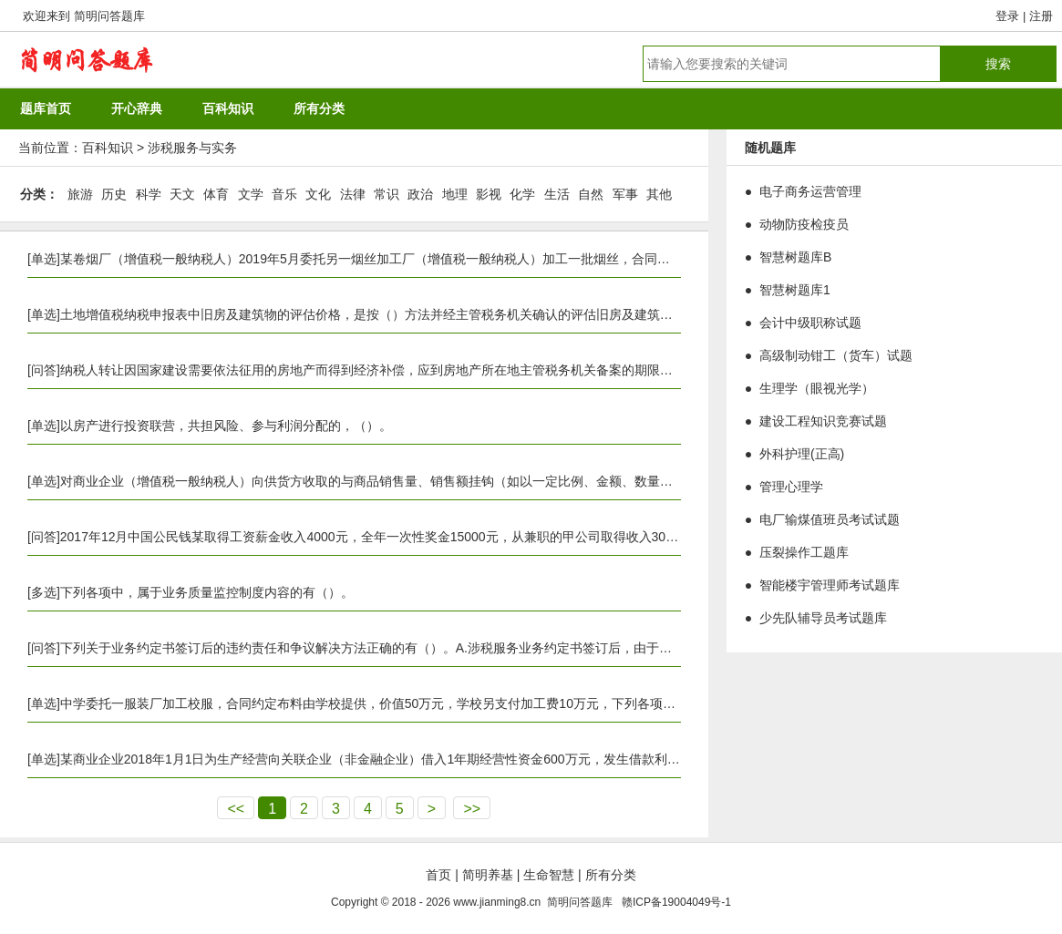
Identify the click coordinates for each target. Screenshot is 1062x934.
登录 (1007, 16)
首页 (438, 874)
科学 (148, 194)
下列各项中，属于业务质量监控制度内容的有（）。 (207, 592)
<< (235, 808)
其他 (659, 194)
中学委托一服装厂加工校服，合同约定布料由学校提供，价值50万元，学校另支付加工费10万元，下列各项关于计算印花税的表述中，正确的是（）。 (482, 703)
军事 (625, 194)
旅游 (80, 194)
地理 (455, 194)
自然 (590, 194)
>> (471, 808)
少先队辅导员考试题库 (823, 618)
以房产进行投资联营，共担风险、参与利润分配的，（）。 (226, 425)
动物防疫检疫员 (804, 224)
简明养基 (487, 874)
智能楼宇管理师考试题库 (829, 585)
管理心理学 (791, 486)
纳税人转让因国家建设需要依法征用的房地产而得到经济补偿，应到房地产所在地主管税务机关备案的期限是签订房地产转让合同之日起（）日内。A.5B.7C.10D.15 (521, 370)
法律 (353, 194)
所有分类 (610, 874)
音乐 (284, 194)
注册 (1041, 16)
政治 (420, 194)
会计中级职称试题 (810, 322)
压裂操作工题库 (804, 552)
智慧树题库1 (794, 289)
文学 (250, 194)
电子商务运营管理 (810, 191)
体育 (216, 194)
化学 (522, 194)
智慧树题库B (795, 257)
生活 (557, 194)
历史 (114, 194)
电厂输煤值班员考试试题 (829, 519)
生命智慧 (548, 874)
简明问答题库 (109, 16)
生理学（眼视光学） (816, 388)
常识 (386, 194)
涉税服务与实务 (192, 147)
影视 (488, 194)
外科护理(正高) (801, 453)
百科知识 (107, 147)
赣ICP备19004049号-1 (676, 902)
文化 (318, 194)
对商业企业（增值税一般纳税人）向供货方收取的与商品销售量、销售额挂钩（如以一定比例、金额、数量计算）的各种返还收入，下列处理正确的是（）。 (500, 481)
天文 (182, 194)
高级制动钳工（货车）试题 (835, 355)
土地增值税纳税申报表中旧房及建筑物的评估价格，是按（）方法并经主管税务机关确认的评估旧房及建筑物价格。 (385, 314)
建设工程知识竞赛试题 (823, 421)
